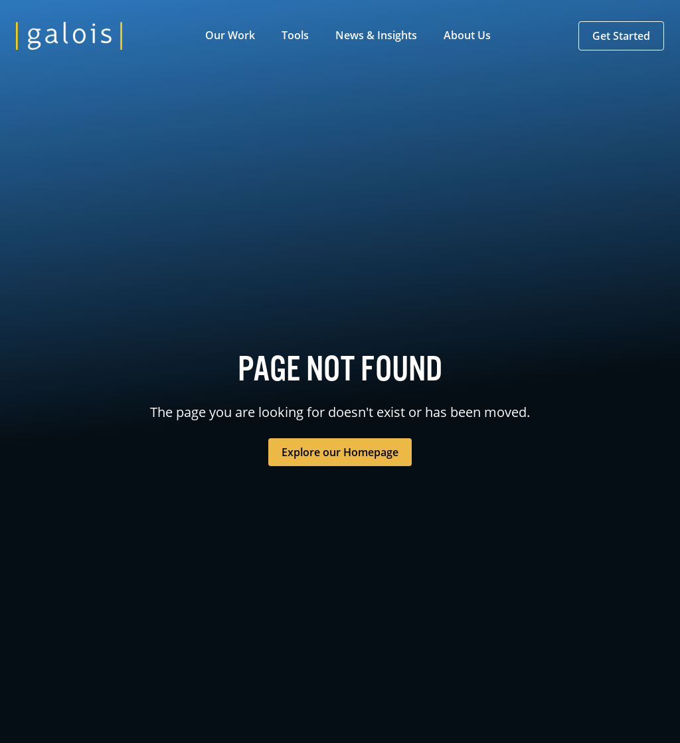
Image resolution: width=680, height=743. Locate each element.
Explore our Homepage (340, 452)
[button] (232, 36)
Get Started (621, 36)
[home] (69, 36)
